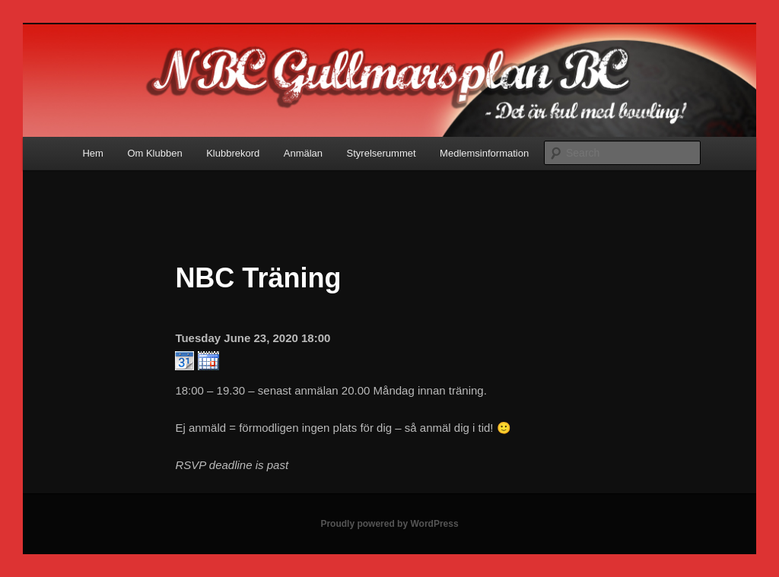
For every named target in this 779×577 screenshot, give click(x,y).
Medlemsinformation (484, 153)
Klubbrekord (232, 153)
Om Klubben (154, 153)
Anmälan (303, 153)
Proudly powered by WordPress (389, 523)
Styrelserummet (381, 153)
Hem (92, 153)
